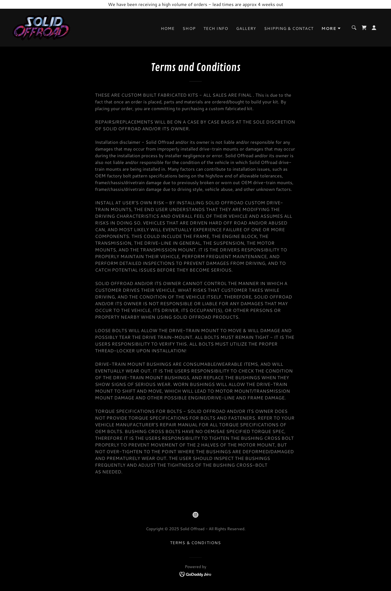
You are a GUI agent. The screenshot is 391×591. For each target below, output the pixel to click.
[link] (41, 27)
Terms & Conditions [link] (195, 542)
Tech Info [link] (215, 28)
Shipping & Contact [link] (288, 28)
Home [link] (168, 28)
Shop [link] (189, 28)
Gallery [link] (246, 28)
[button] (331, 28)
